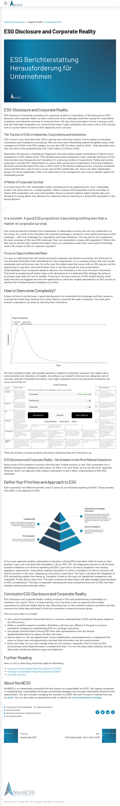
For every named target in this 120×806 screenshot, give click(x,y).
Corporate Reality (44, 707)
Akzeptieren (38, 415)
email (11, 697)
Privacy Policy (64, 421)
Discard (60, 415)
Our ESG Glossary (16, 674)
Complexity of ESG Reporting (19, 707)
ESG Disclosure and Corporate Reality (23, 713)
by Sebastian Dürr (53, 22)
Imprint (74, 421)
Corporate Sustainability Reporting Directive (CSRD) (34, 668)
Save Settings (82, 415)
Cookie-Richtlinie (50, 421)
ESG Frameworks (14, 716)
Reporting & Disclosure (15, 22)
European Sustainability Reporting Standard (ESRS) (34, 671)
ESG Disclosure (13, 710)
